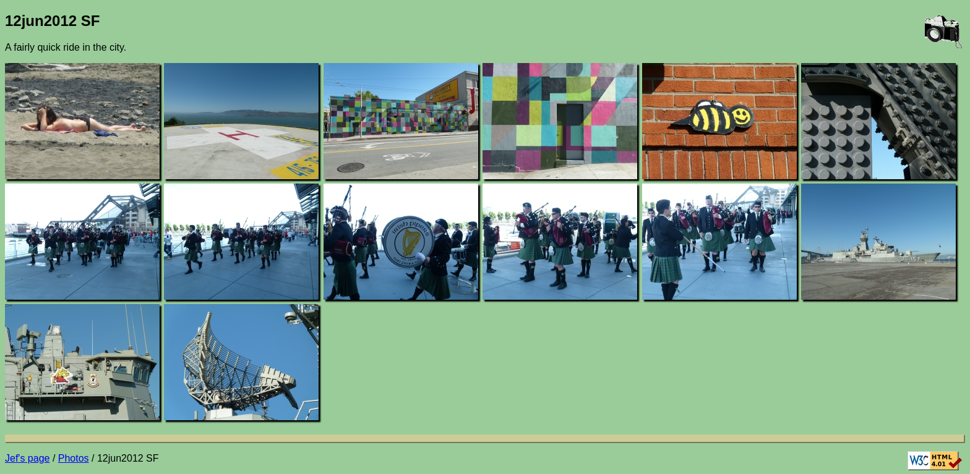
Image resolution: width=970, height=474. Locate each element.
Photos (73, 458)
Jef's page (27, 458)
